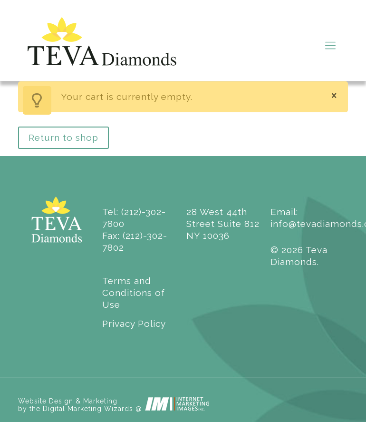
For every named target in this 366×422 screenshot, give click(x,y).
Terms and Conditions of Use (133, 292)
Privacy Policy (134, 323)
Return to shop (63, 137)
